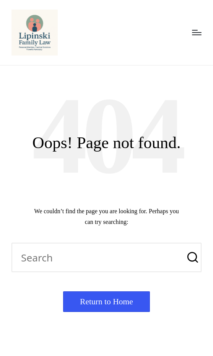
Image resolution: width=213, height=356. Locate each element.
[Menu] (197, 32)
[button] (191, 257)
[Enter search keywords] (106, 257)
